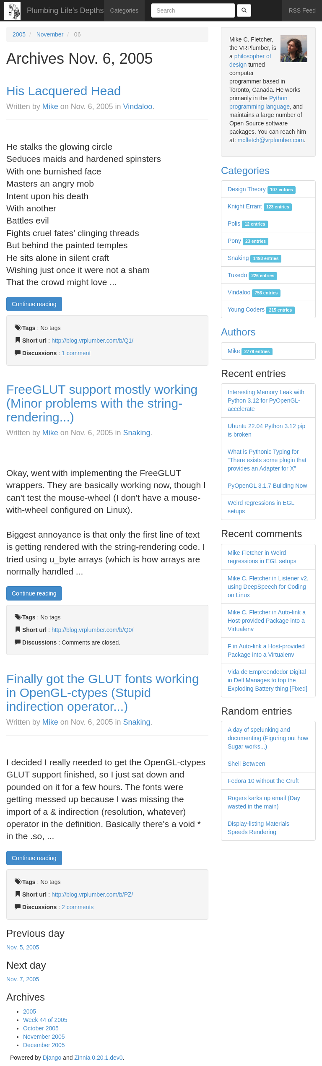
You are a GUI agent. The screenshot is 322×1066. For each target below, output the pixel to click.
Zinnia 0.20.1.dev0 (98, 1057)
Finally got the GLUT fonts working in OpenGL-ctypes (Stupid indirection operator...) (102, 692)
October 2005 (41, 1028)
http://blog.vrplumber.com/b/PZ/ (92, 894)
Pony (248, 240)
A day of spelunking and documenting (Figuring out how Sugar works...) (268, 738)
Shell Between (246, 763)
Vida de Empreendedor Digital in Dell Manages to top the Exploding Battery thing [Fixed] (267, 680)
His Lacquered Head (63, 91)
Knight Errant (260, 206)
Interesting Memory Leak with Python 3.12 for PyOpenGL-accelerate (266, 400)
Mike (50, 106)
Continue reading (34, 304)
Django (52, 1057)
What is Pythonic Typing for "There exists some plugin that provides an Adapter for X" (267, 460)
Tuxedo (252, 275)
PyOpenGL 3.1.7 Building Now (267, 485)
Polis (248, 223)
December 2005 (44, 1045)
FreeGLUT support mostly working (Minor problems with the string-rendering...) (101, 403)
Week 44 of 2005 (45, 1020)
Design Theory (262, 189)
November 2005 (44, 1036)
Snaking (137, 433)
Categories (124, 10)
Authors (238, 332)
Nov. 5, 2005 (22, 947)
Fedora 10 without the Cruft (263, 780)
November (50, 34)
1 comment (76, 353)
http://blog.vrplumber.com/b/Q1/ (92, 340)
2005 (19, 34)
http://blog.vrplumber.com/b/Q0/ (92, 630)
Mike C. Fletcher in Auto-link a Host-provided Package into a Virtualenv (267, 620)
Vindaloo (138, 106)
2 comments (77, 907)
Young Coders (261, 309)
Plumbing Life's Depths (65, 10)
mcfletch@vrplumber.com (270, 140)
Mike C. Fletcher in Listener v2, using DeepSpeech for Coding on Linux (268, 586)
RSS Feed (302, 10)
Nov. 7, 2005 (22, 979)
